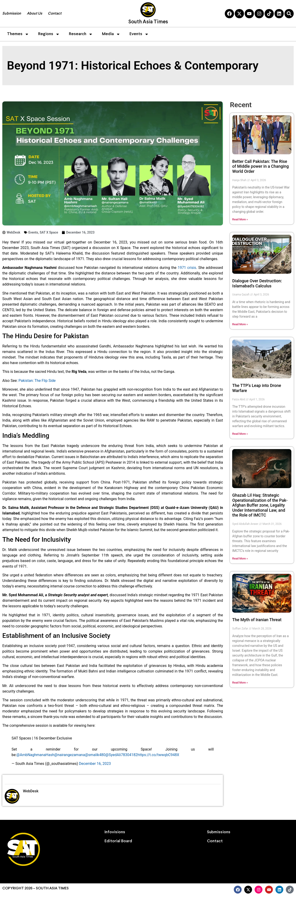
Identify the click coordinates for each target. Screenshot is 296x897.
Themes (18, 34)
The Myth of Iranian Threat (256, 619)
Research (81, 34)
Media (111, 34)
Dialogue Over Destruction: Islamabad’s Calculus (257, 283)
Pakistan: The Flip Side (37, 380)
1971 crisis (187, 267)
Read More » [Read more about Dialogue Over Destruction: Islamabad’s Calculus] (240, 324)
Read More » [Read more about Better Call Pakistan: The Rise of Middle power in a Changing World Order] (240, 219)
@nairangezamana (69, 755)
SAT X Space (49, 232)
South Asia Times (148, 22)
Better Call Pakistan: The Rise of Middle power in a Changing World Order (260, 166)
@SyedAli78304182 (121, 755)
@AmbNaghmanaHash (35, 755)
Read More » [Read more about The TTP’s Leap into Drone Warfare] (240, 433)
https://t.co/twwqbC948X (158, 755)
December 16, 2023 (95, 763)
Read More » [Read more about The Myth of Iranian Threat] (240, 682)
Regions (49, 34)
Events (139, 34)
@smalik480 (95, 755)
